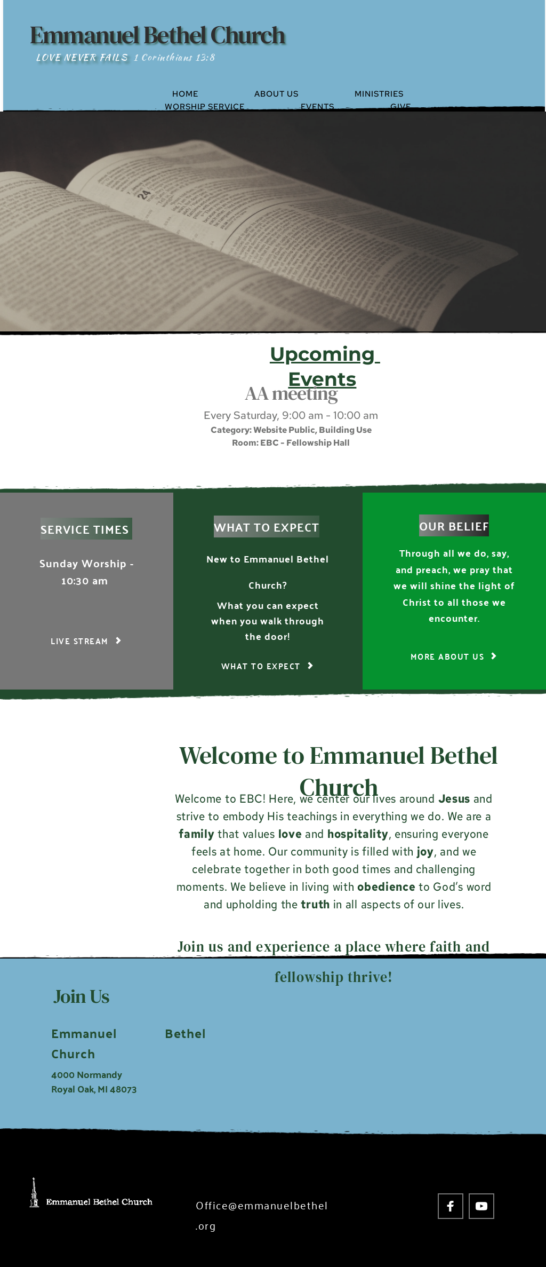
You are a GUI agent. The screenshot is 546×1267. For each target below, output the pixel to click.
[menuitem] (208, 94)
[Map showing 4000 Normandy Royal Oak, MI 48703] (395, 1037)
